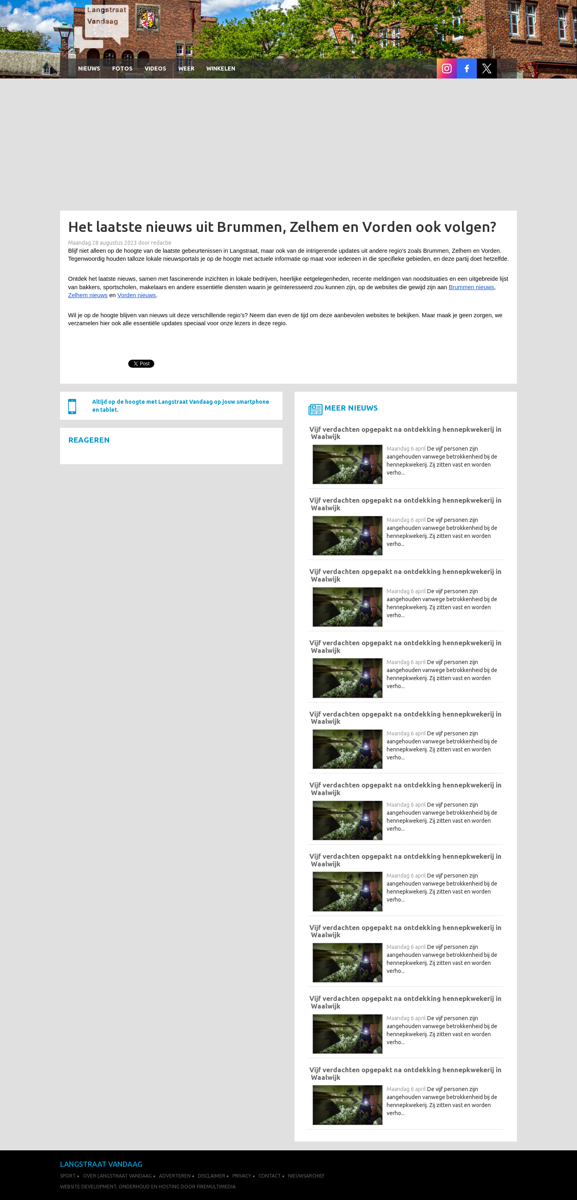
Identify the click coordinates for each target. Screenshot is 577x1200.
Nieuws (89, 68)
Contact (269, 1175)
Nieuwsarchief (306, 1175)
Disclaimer (211, 1175)
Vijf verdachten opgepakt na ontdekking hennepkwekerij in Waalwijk (405, 433)
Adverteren (175, 1175)
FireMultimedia (216, 1186)
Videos (155, 68)
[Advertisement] (288, 147)
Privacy (241, 1175)
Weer (186, 68)
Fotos (122, 68)
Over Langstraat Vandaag (117, 1175)
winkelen (220, 68)
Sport (68, 1175)
